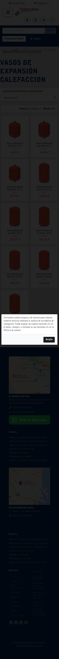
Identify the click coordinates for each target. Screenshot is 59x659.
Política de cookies (12, 330)
